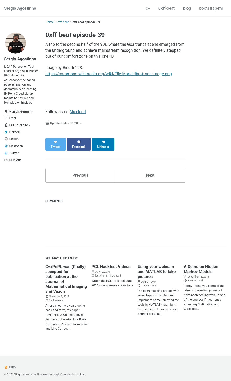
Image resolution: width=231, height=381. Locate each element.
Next (150, 171)
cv (148, 8)
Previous (80, 171)
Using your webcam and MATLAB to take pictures (157, 267)
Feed (10, 364)
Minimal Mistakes (74, 370)
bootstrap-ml (211, 8)
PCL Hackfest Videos (111, 262)
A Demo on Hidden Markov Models (201, 265)
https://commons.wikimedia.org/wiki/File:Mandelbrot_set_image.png (108, 74)
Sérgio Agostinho (20, 8)
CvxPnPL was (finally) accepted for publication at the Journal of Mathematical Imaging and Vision (66, 275)
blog (187, 8)
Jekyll (56, 370)
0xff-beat (166, 8)
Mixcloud (78, 112)
